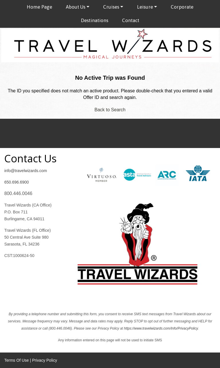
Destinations (94, 20)
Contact (130, 20)
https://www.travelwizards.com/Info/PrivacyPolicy (161, 328)
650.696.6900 (16, 182)
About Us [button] (75, 7)
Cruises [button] (111, 7)
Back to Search (110, 109)
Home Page (39, 7)
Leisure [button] (145, 7)
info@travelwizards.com (25, 170)
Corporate (182, 7)
